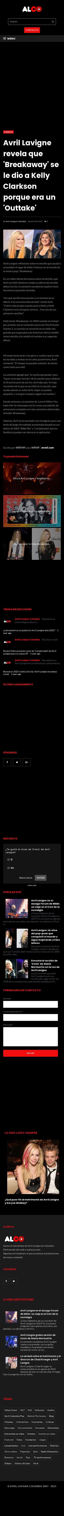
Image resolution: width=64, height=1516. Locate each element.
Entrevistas (53, 1427)
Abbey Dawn (10, 1410)
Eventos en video (47, 1433)
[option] (32, 1173)
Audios (50, 1410)
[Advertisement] (30, 802)
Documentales (25, 1427)
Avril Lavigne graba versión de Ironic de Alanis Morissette (38, 1336)
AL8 (30, 1410)
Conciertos (37, 1422)
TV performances (42, 1457)
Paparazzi (25, 1451)
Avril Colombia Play (14, 1416)
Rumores (8, 1457)
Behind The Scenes (37, 1416)
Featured (8, 1439)
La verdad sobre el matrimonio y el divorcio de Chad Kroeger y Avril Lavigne (40, 1359)
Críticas (50, 1422)
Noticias (54, 1445)
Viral (35, 1463)
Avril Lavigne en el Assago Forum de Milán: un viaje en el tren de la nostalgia (45, 905)
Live (23, 1445)
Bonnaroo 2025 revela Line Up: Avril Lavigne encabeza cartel (30, 673)
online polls (32, 885)
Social (20, 1457)
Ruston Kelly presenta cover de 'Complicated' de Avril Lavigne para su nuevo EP (29, 652)
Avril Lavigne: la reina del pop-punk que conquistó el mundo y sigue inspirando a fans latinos (45, 937)
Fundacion (30, 1439)
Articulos (39, 1410)
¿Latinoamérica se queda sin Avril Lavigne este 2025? (29, 630)
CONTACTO (32, 30)
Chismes (8, 1422)
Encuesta (40, 1427)
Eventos (31, 1433)
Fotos (19, 1439)
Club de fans (22, 1422)
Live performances (37, 1445)
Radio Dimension (49, 1451)
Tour (28, 1457)
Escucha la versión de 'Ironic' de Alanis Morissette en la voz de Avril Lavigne (45, 965)
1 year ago (35, 653)
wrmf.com (47, 447)
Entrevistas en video (14, 1433)
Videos (8, 132)
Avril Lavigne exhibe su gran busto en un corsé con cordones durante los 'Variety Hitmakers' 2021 (29, 1203)
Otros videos (10, 1451)
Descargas (9, 1427)
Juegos (42, 1439)
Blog (51, 1416)
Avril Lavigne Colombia (16, 221)
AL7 (22, 1410)
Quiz (35, 1451)
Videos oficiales (22, 1463)
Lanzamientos (11, 1445)
